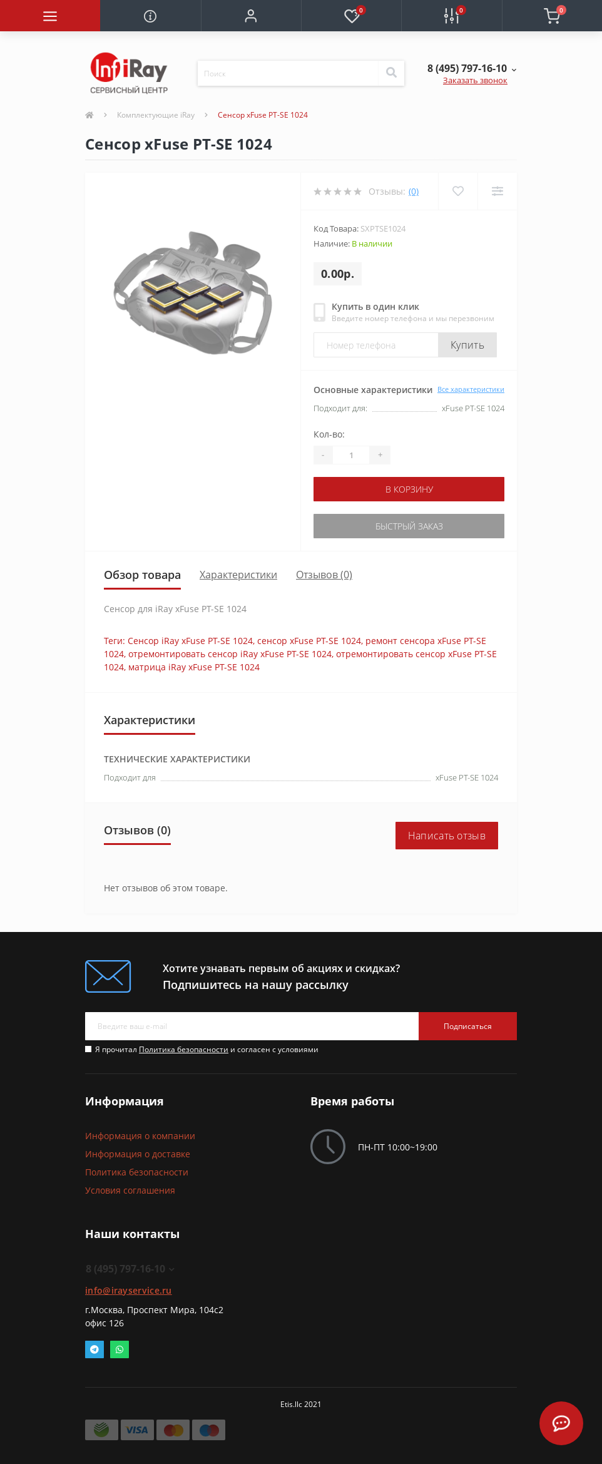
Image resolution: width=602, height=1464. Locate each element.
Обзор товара (142, 574)
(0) (414, 191)
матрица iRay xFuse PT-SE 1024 (194, 667)
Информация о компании (140, 1136)
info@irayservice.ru (128, 1290)
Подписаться (468, 1026)
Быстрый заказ (409, 526)
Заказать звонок (475, 80)
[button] (251, 15)
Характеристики (238, 574)
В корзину (409, 489)
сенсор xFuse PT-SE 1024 (309, 641)
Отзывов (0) (324, 574)
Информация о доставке (137, 1154)
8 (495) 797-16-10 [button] (130, 1269)
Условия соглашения (130, 1190)
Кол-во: (329, 434)
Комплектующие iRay (156, 115)
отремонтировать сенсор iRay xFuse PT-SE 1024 (230, 654)
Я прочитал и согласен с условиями (207, 1049)
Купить (467, 345)
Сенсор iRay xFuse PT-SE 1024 (190, 641)
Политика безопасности (183, 1049)
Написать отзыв (447, 835)
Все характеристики (470, 389)
